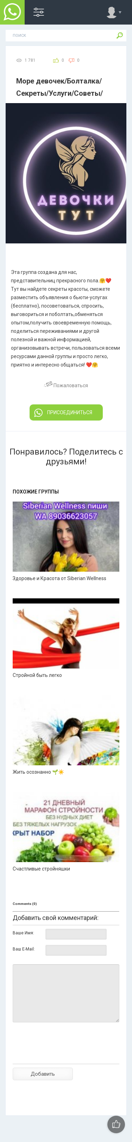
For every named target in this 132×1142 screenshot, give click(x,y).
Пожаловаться (66, 385)
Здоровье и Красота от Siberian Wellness (59, 578)
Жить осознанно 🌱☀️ (38, 772)
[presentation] (66, 1055)
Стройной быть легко (37, 675)
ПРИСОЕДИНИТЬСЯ (63, 413)
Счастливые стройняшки (41, 869)
